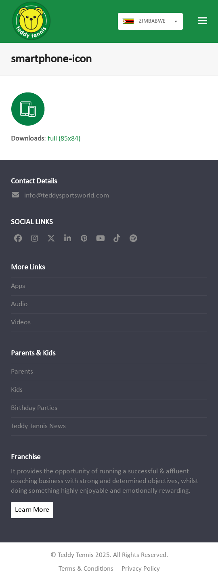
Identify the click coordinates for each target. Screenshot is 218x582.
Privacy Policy (141, 569)
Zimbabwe (158, 21)
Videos (21, 322)
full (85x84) (64, 139)
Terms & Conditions (86, 569)
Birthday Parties (34, 408)
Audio (19, 304)
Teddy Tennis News (38, 426)
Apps (18, 286)
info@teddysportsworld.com (66, 196)
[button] (202, 20)
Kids (17, 390)
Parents (22, 372)
